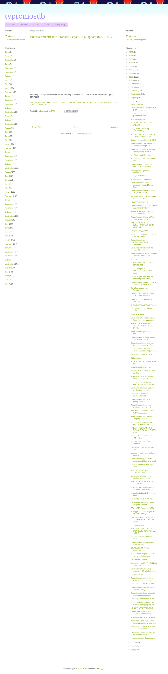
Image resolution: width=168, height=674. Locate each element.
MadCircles (82, 668)
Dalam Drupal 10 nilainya (140, 367)
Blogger (101, 668)
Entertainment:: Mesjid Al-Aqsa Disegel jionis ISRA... (142, 417)
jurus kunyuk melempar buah (142, 599)
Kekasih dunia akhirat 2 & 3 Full (143, 140)
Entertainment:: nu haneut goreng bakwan (140, 400)
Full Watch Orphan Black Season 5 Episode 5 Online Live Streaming (57, 102)
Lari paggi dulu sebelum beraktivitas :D (140, 171)
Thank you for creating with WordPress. (141, 300)
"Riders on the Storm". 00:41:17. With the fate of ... (143, 235)
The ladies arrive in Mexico (141, 499)
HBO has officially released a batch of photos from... (142, 423)
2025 (131, 52)
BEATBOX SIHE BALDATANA (142, 617)
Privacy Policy (60, 25)
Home (76, 127)
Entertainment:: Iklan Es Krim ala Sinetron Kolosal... (142, 389)
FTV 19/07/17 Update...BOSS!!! (143, 508)
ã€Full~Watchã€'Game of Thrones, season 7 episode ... (143, 350)
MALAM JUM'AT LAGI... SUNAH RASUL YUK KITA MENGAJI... (142, 225)
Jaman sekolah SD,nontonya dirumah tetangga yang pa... (142, 603)
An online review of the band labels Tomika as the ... (141, 212)
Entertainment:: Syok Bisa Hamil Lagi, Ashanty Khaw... (143, 207)
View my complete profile (15, 40)
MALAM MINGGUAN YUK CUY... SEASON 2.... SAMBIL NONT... (143, 430)
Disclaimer (23, 25)
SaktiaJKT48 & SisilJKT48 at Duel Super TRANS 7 (142, 295)
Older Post (114, 127)
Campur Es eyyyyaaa (139, 231)
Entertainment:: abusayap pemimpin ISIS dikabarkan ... (143, 570)
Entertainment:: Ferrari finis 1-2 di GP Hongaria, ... (143, 109)
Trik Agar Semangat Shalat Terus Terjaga (141, 310)
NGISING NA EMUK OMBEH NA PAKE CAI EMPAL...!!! (142, 488)
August (8, 56)
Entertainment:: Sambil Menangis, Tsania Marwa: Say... (141, 185)
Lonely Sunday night (138, 176)
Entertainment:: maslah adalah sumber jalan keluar (142, 338)
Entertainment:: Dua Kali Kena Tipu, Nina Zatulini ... (142, 192)
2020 (131, 70)
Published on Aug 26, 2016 (141, 354)
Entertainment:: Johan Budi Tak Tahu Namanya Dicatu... (143, 283)
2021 (131, 66)
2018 (131, 77)
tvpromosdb (25, 15)
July (6, 132)
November (9, 72)
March (7, 88)
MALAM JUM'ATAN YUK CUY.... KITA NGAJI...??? (143, 483)
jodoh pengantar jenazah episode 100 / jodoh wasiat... (143, 383)
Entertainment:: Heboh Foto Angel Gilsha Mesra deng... (142, 249)
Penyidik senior (136, 104)
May (6, 80)
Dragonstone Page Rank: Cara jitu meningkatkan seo (142, 555)
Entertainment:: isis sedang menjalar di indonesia (141, 477)
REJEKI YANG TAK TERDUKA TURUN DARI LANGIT (142, 135)
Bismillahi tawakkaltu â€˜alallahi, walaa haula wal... (143, 197)
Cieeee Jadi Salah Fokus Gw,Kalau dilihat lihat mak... (142, 613)
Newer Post (37, 127)
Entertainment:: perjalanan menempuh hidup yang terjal (143, 460)
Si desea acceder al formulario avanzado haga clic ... (142, 377)
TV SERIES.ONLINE (138, 559)
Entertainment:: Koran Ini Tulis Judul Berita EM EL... (142, 218)
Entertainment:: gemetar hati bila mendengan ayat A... (141, 344)
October (8, 76)
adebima (11, 36)
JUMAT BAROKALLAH (139, 202)
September (9, 60)
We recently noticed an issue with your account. (142, 503)
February (8, 92)
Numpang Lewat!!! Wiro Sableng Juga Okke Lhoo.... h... (143, 564)
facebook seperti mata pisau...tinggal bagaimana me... (141, 270)
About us (35, 25)
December (9, 68)
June (7, 52)
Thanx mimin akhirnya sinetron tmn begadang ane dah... (142, 150)
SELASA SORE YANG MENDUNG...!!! (139, 549)
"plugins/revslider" (137, 314)
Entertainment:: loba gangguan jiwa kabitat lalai (142, 543)
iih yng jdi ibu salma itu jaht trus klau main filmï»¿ (143, 512)
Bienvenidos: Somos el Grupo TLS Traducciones (142, 412)
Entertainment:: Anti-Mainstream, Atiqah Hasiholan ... (139, 242)
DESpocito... (135, 358)
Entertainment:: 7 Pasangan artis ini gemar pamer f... (141, 165)
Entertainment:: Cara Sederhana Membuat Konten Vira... (143, 255)
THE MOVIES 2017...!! (139, 525)
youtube (133, 259)
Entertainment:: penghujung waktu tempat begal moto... (142, 579)
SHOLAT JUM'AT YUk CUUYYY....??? (139, 471)
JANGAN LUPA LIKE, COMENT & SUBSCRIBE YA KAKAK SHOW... (143, 519)
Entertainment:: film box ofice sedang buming (142, 588)
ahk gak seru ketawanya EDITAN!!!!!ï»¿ (140, 129)
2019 (131, 73)
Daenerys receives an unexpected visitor (139, 395)
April (7, 84)
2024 (131, 56)
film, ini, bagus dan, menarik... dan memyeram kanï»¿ (142, 277)
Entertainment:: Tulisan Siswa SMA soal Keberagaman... (142, 319)
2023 (131, 59)
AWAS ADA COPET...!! (139, 119)
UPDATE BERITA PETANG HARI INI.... (141, 437)
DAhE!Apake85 (136, 575)
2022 (131, 63)
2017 (131, 80)
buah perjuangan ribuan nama (142, 638)
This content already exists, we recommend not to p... (142, 633)
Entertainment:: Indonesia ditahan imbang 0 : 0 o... (141, 406)
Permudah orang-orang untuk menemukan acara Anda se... (143, 622)
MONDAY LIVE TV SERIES (141, 608)
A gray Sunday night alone (141, 179)
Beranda (10, 25)
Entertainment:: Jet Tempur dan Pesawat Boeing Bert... (143, 145)
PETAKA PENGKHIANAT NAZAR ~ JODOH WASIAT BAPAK (142, 326)
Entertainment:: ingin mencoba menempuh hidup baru (142, 594)
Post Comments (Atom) (81, 133)
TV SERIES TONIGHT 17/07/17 (143, 584)
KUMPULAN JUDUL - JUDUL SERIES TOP (142, 264)
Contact (47, 25)
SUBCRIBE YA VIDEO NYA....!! (143, 305)
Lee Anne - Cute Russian (140, 155)
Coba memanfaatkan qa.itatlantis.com (138, 114)
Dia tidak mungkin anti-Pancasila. (139, 289)
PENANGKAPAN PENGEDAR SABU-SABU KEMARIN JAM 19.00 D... (143, 531)
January (8, 96)
